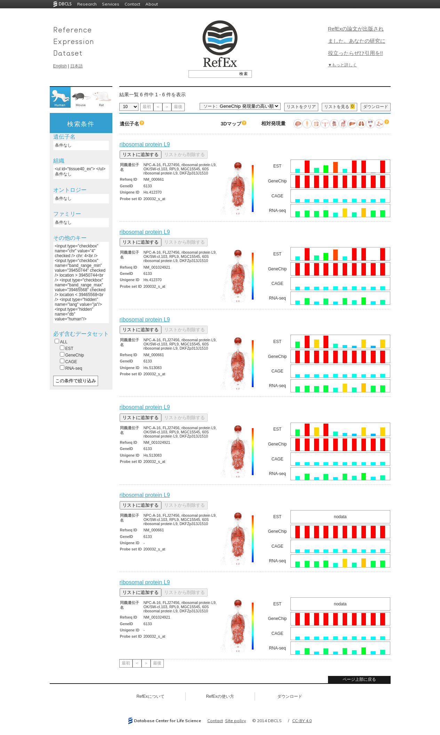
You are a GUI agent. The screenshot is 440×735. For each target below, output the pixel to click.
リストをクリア (301, 106)
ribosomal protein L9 (145, 144)
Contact (132, 4)
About (151, 4)
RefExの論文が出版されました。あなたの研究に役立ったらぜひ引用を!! (356, 41)
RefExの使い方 (220, 696)
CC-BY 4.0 (302, 720)
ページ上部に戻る (359, 679)
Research (87, 4)
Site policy (235, 720)
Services (110, 4)
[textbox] (212, 74)
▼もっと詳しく (342, 65)
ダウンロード (375, 106)
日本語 (76, 66)
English (60, 66)
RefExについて (150, 696)
